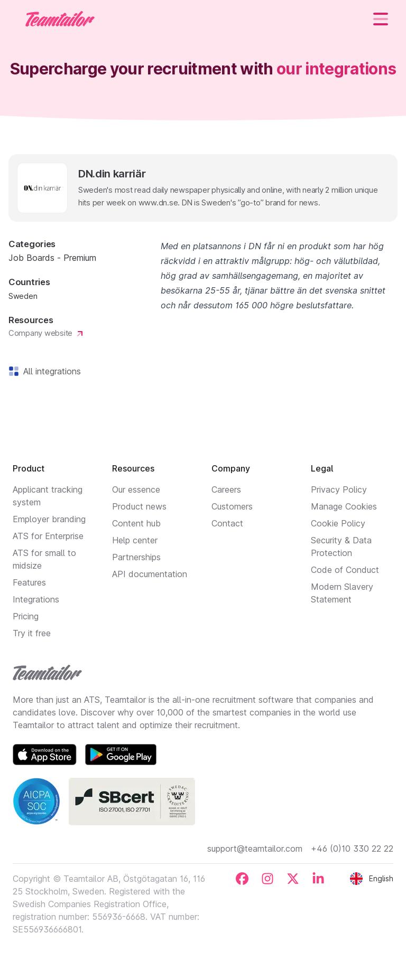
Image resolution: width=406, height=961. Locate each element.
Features (29, 582)
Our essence (136, 489)
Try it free (32, 633)
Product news (139, 506)
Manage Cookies (344, 506)
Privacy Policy (339, 489)
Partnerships (136, 557)
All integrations (49, 371)
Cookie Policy (338, 523)
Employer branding (49, 519)
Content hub (136, 523)
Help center (135, 540)
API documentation (149, 574)
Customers (232, 506)
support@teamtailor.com (254, 848)
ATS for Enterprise (48, 536)
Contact (227, 523)
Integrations (36, 599)
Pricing (26, 616)
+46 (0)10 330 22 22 (352, 848)
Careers (226, 489)
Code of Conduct (345, 569)
